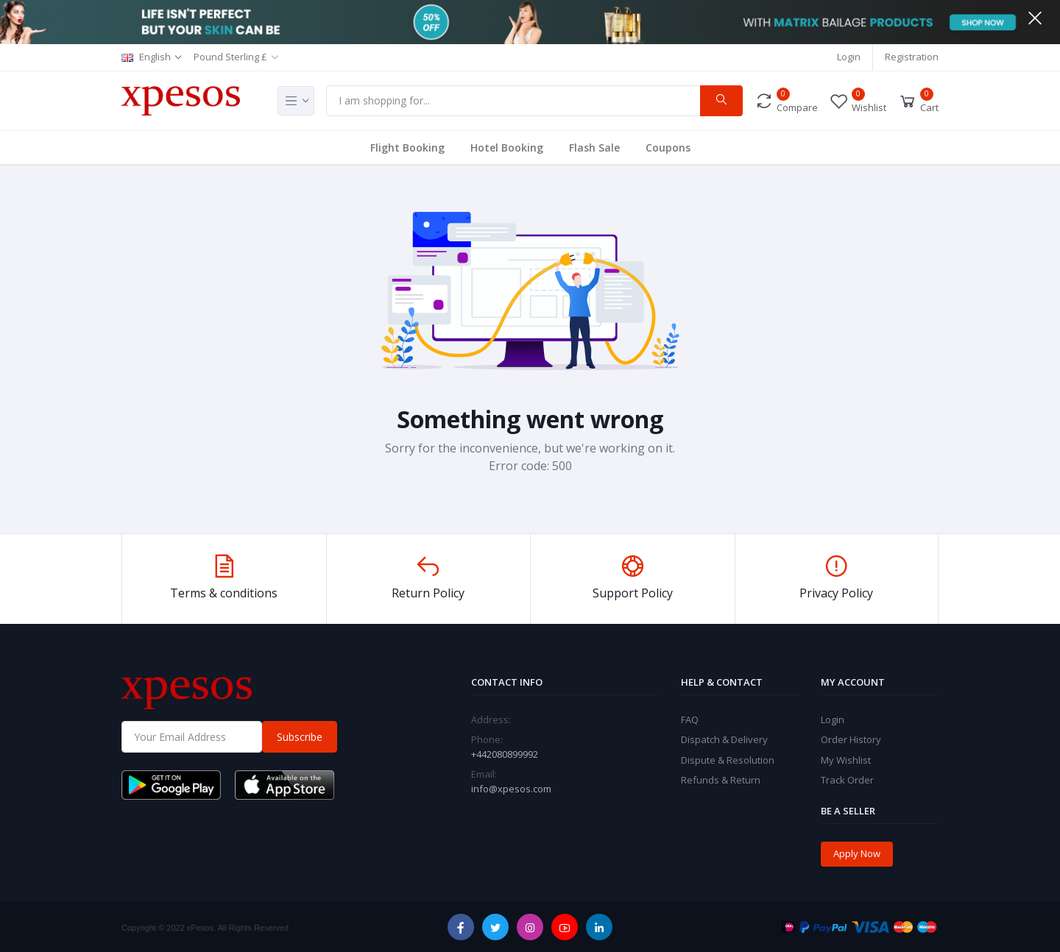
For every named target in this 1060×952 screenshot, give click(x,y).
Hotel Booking (506, 147)
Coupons (668, 147)
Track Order (847, 779)
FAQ (690, 719)
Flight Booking (407, 147)
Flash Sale (594, 147)
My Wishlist (846, 760)
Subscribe (299, 737)
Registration (912, 56)
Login (849, 56)
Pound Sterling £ (230, 56)
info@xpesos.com (511, 788)
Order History (851, 739)
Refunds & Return (720, 779)
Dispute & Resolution (727, 760)
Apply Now (856, 853)
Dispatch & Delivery (724, 739)
